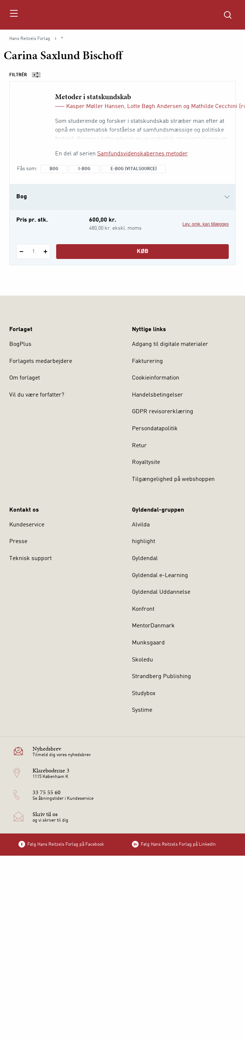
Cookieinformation (155, 378)
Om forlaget (24, 378)
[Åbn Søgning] (228, 15)
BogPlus (20, 344)
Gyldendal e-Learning (160, 576)
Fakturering (147, 361)
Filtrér (27, 75)
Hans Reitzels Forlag (29, 39)
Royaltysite (146, 462)
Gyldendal (145, 559)
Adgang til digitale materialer (170, 344)
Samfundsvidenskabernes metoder (142, 154)
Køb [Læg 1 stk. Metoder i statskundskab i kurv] (143, 252)
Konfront (143, 609)
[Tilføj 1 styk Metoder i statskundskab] (45, 252)
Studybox (144, 694)
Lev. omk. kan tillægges (206, 224)
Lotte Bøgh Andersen (154, 107)
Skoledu (142, 660)
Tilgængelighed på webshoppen (173, 479)
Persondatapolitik (155, 429)
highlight (143, 542)
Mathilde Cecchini (214, 107)
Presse (18, 542)
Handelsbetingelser (157, 395)
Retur (139, 446)
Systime (142, 710)
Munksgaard (148, 643)
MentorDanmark (153, 626)
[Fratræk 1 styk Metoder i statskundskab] (21, 252)
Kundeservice (26, 525)
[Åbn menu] (13, 15)
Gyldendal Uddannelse (161, 592)
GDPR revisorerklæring (162, 412)
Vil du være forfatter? (36, 395)
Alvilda (141, 525)
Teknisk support (30, 559)
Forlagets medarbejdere (40, 361)
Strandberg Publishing (161, 677)
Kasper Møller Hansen (95, 107)
